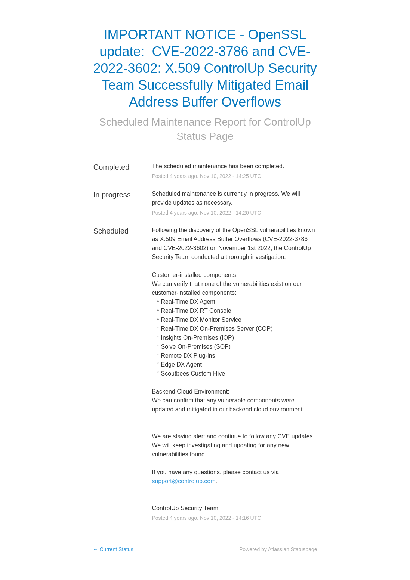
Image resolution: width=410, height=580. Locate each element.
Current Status (113, 549)
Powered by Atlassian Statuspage (278, 549)
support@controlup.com (183, 481)
